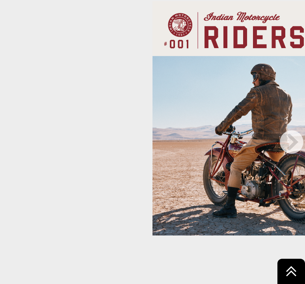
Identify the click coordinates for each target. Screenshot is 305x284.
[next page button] (291, 142)
